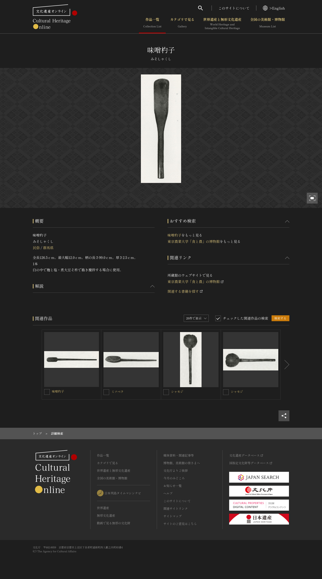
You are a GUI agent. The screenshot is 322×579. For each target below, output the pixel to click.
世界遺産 (103, 508)
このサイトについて (234, 8)
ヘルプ (168, 493)
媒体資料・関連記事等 (179, 455)
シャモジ (177, 391)
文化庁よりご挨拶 (176, 470)
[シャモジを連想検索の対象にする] (166, 392)
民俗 (36, 247)
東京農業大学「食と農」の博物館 (194, 241)
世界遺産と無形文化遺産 (222, 24)
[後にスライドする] (285, 365)
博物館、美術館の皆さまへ (182, 463)
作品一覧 (152, 24)
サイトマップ (173, 516)
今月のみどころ (174, 478)
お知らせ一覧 (173, 486)
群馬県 (48, 247)
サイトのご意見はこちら (180, 523)
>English (274, 8)
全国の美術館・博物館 (267, 24)
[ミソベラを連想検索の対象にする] (106, 392)
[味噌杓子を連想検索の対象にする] (47, 392)
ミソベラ (117, 391)
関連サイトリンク (176, 508)
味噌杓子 (175, 235)
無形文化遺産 (106, 515)
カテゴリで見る (182, 24)
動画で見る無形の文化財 (113, 523)
